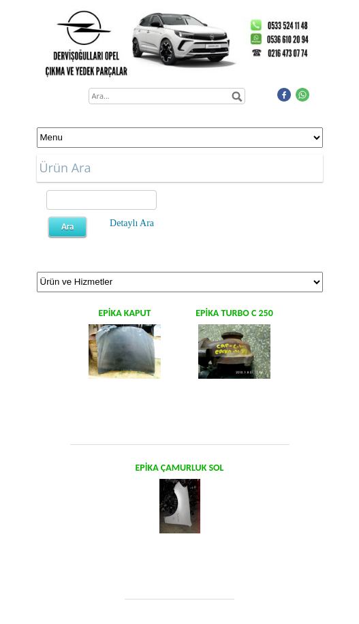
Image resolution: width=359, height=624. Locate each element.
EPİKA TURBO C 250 (234, 313)
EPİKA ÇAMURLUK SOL (179, 467)
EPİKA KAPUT (125, 313)
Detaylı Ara (132, 223)
